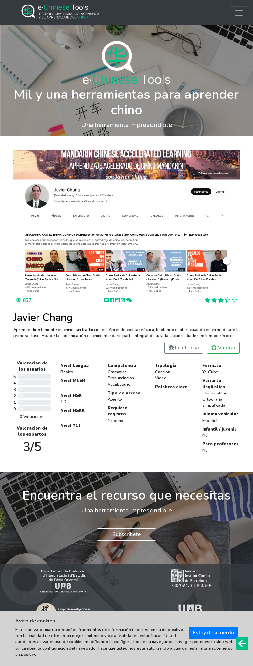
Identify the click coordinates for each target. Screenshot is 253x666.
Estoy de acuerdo (213, 632)
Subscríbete (126, 534)
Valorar (223, 347)
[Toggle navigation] (239, 12)
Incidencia (184, 347)
